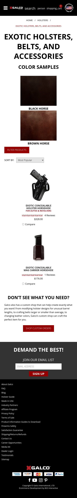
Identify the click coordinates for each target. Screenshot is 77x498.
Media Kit (5, 446)
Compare (30, 224)
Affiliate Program (9, 409)
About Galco (7, 384)
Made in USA (7, 401)
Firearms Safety (8, 426)
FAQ (3, 388)
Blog (3, 392)
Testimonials (7, 455)
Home (29, 20)
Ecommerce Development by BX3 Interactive (38, 488)
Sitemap (5, 459)
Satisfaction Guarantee (12, 430)
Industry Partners (9, 405)
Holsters (42, 20)
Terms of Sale (7, 417)
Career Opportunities (11, 442)
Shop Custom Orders (38, 328)
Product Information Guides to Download (20, 421)
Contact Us (6, 438)
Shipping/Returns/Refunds (13, 434)
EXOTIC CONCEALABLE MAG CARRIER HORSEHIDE (38, 269)
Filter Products (16, 150)
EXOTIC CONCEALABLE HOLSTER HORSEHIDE (38, 208)
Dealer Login (7, 451)
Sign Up (38, 374)
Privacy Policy (7, 413)
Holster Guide (7, 396)
